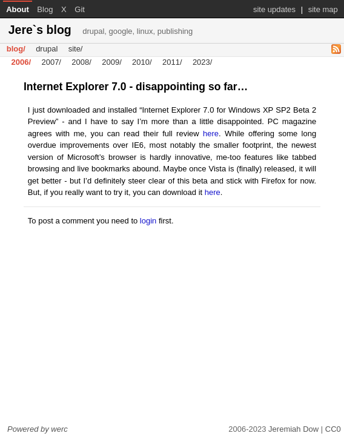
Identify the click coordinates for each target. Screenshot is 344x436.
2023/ (203, 62)
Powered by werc (37, 429)
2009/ (112, 62)
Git (79, 9)
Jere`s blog (100, 29)
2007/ (51, 62)
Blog (45, 9)
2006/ (21, 62)
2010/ (142, 62)
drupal (47, 49)
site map (323, 9)
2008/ (81, 62)
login (148, 220)
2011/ (172, 62)
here (211, 133)
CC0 (333, 429)
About (17, 9)
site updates (274, 9)
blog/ (16, 49)
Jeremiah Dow (293, 429)
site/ (75, 49)
